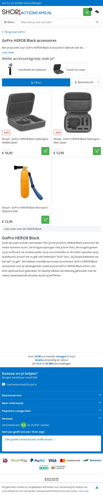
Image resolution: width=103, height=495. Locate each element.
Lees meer (83, 490)
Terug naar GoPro (14, 32)
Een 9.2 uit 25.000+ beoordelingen (22, 3)
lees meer (61, 439)
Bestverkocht (85, 82)
